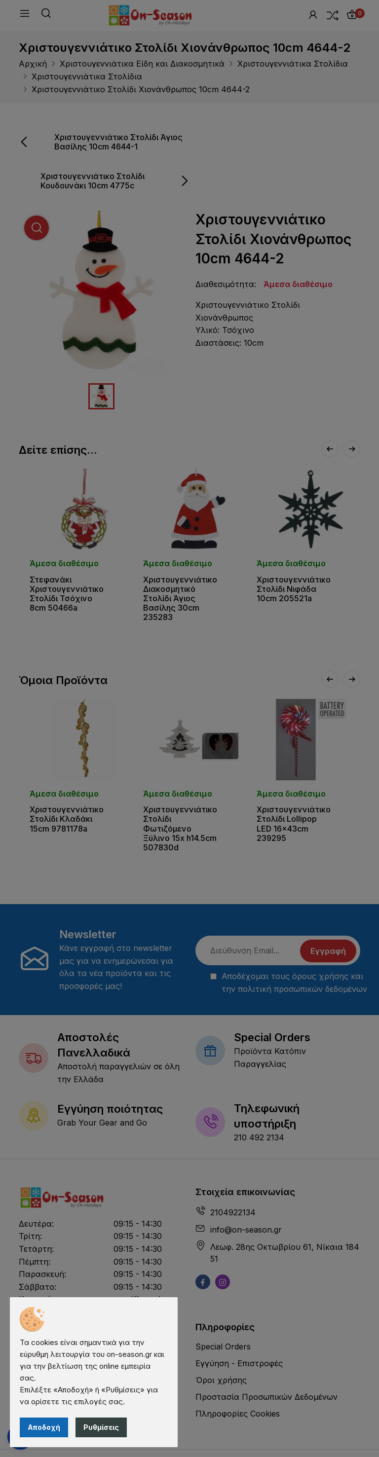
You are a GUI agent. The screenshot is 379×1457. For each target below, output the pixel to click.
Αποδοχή (44, 1427)
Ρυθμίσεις (101, 1427)
